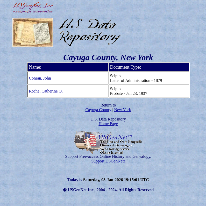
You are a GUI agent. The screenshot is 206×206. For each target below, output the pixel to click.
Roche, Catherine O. (46, 91)
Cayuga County (98, 110)
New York (122, 110)
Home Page (108, 124)
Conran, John (40, 78)
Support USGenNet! (108, 161)
